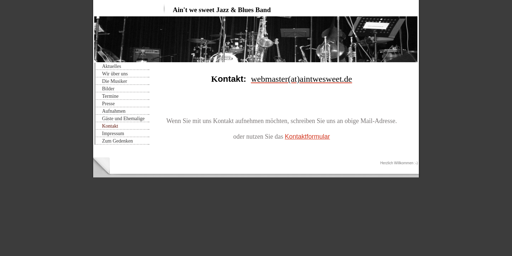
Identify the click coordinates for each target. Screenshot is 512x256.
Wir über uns (115, 73)
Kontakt (110, 126)
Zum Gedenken (117, 141)
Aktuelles (111, 66)
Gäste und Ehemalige (123, 118)
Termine (110, 96)
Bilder (108, 88)
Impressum (113, 133)
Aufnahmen (114, 111)
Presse (108, 103)
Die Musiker (114, 81)
